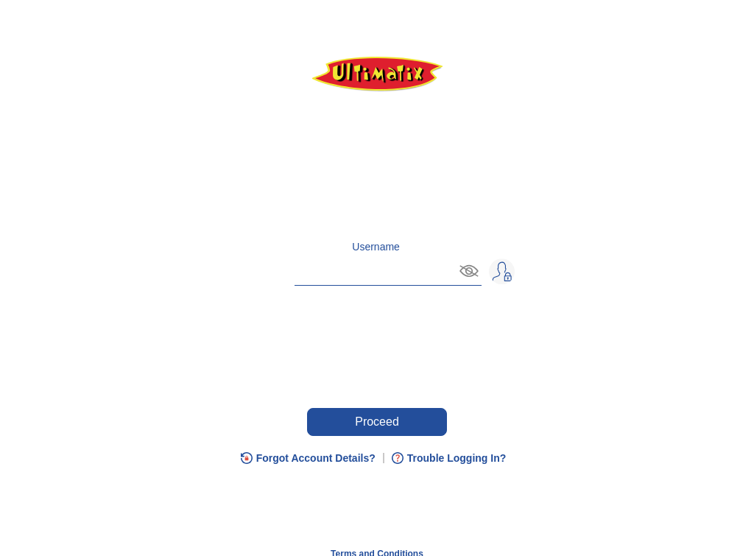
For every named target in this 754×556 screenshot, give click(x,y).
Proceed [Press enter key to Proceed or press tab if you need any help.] (377, 421)
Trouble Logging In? (457, 458)
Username (376, 247)
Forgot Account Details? (316, 458)
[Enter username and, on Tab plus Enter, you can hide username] (362, 270)
